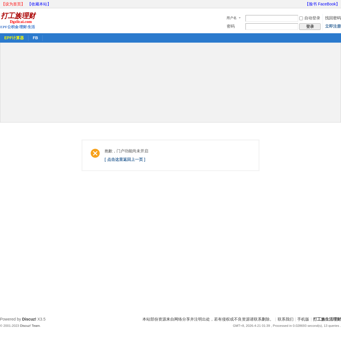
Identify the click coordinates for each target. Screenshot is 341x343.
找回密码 (333, 18)
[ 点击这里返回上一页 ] (125, 159)
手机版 (303, 319)
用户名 (231, 18)
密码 (231, 26)
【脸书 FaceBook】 (322, 4)
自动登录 (309, 18)
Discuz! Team (30, 325)
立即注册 (333, 26)
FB (35, 38)
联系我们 (286, 319)
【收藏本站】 (39, 4)
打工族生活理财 (327, 319)
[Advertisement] (170, 82)
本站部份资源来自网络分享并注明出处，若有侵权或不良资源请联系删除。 (208, 319)
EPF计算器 (14, 38)
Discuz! (29, 319)
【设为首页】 (13, 4)
